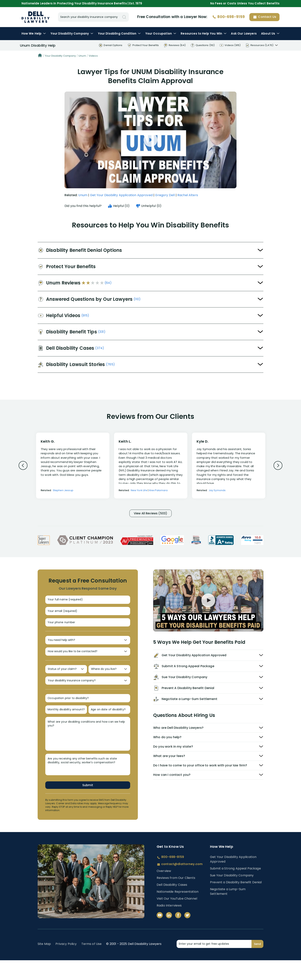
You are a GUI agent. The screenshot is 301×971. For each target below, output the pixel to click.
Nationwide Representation (177, 902)
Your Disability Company (60, 56)
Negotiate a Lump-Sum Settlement (228, 902)
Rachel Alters (187, 195)
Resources (204, 33)
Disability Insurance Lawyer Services (36, 17)
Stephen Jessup (63, 490)
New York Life (139, 490)
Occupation (160, 33)
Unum (82, 56)
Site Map (44, 954)
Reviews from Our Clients (176, 888)
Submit (87, 795)
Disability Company (71, 33)
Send (257, 954)
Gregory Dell (165, 195)
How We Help (34, 33)
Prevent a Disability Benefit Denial (236, 893)
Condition (119, 33)
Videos (93, 56)
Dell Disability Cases (172, 895)
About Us (270, 33)
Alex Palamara (158, 490)
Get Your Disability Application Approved (121, 195)
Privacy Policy (66, 954)
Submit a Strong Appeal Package (235, 879)
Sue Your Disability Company (232, 886)
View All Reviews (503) (150, 514)
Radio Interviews (169, 916)
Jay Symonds (217, 490)
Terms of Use (91, 954)
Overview (164, 881)
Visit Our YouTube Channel (177, 909)
